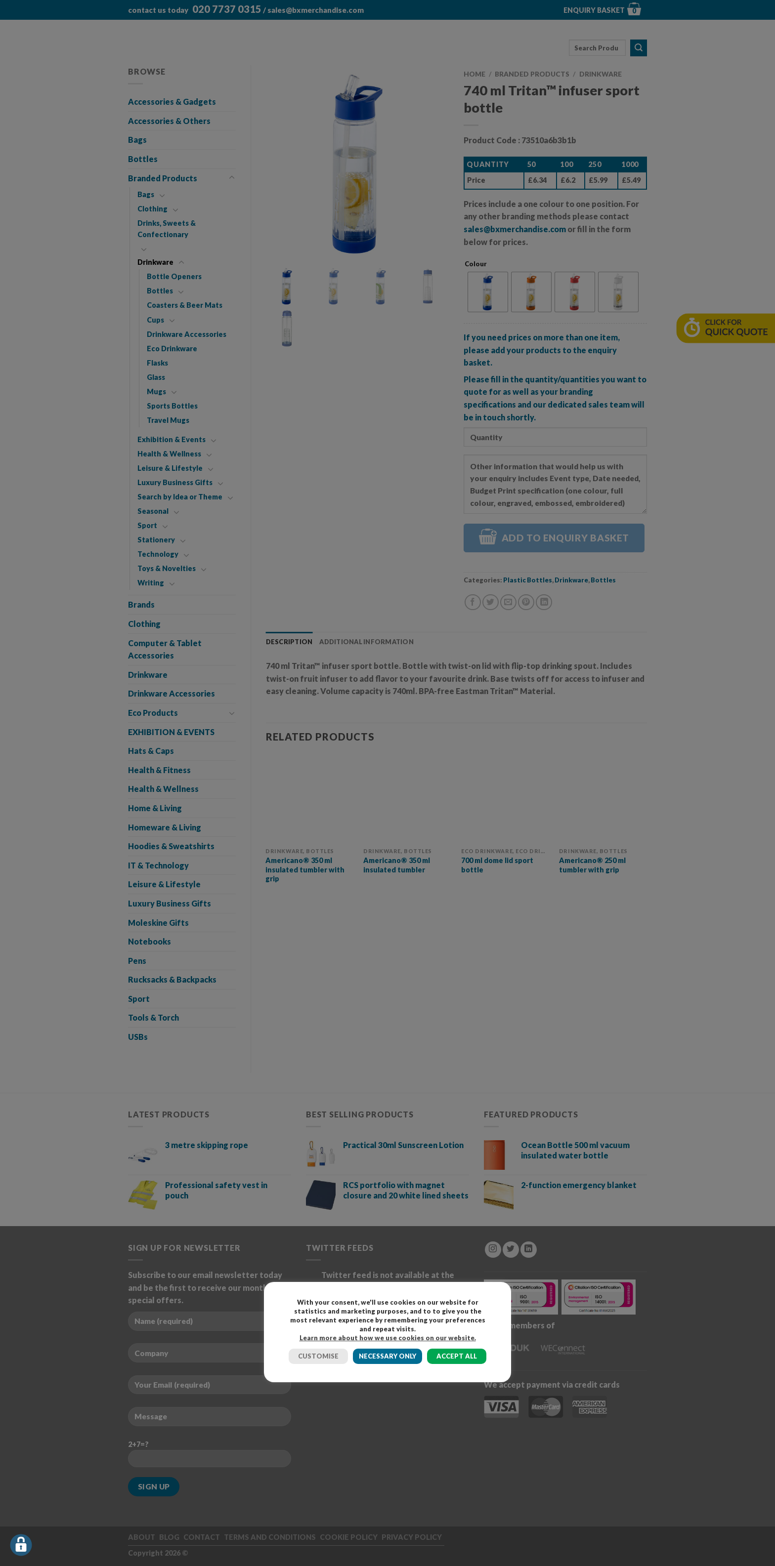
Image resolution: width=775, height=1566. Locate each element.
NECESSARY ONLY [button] (387, 1356)
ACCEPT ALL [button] (456, 1356)
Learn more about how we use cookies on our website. (388, 1338)
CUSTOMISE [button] (318, 1356)
